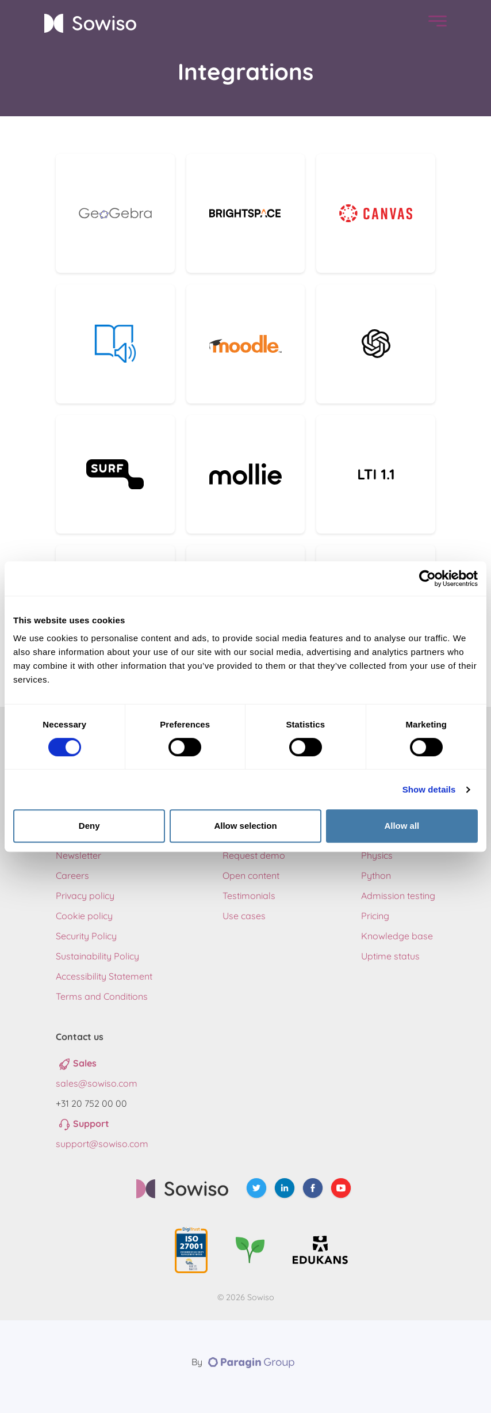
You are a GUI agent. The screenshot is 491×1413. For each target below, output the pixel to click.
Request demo (254, 855)
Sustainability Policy (97, 956)
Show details (429, 789)
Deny (89, 826)
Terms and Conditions (102, 996)
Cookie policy (84, 915)
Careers (72, 875)
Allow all (401, 826)
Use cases (244, 915)
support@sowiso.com (102, 1143)
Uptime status (390, 956)
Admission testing (398, 895)
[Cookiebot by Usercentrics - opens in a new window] (427, 578)
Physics (377, 855)
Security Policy (86, 936)
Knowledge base (397, 936)
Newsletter (78, 855)
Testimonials (249, 895)
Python (376, 875)
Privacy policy (85, 895)
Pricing (375, 915)
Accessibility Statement (104, 976)
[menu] (435, 23)
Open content (251, 875)
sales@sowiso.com (96, 1083)
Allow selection (245, 826)
